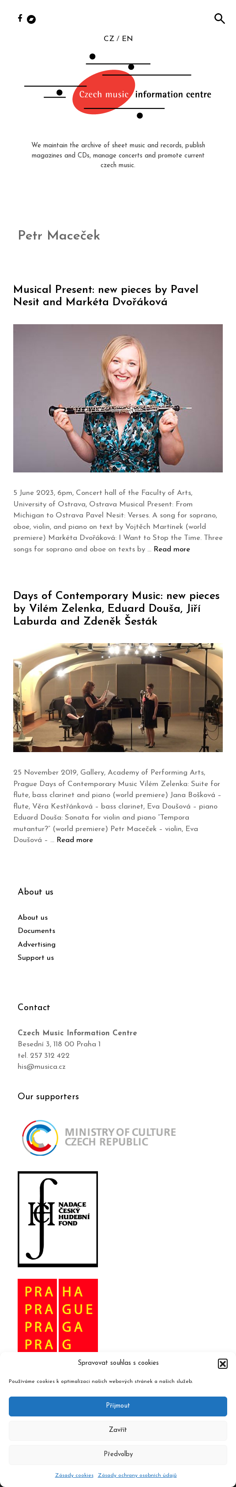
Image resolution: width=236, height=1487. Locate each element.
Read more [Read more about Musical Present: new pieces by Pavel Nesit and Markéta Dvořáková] (172, 549)
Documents (36, 931)
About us (33, 917)
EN (127, 39)
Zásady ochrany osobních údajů (137, 1475)
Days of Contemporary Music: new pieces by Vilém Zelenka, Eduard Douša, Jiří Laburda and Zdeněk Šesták (116, 609)
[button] (222, 1363)
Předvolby (118, 1454)
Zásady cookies (74, 1475)
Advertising (37, 944)
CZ (109, 39)
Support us (36, 958)
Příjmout (118, 1406)
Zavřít (118, 1430)
